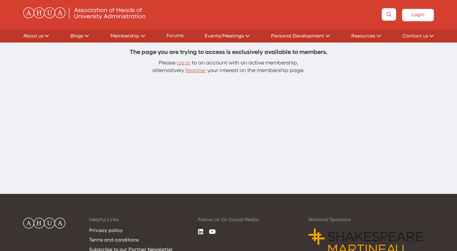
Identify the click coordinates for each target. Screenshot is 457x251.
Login (418, 15)
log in (183, 63)
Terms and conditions (114, 240)
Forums (175, 36)
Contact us (418, 36)
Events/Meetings (227, 36)
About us (36, 36)
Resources (366, 36)
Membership (127, 36)
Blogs (79, 36)
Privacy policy (106, 230)
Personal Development (300, 36)
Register (195, 70)
